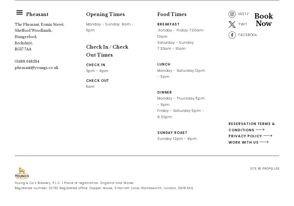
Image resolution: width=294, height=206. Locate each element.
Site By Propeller (264, 169)
